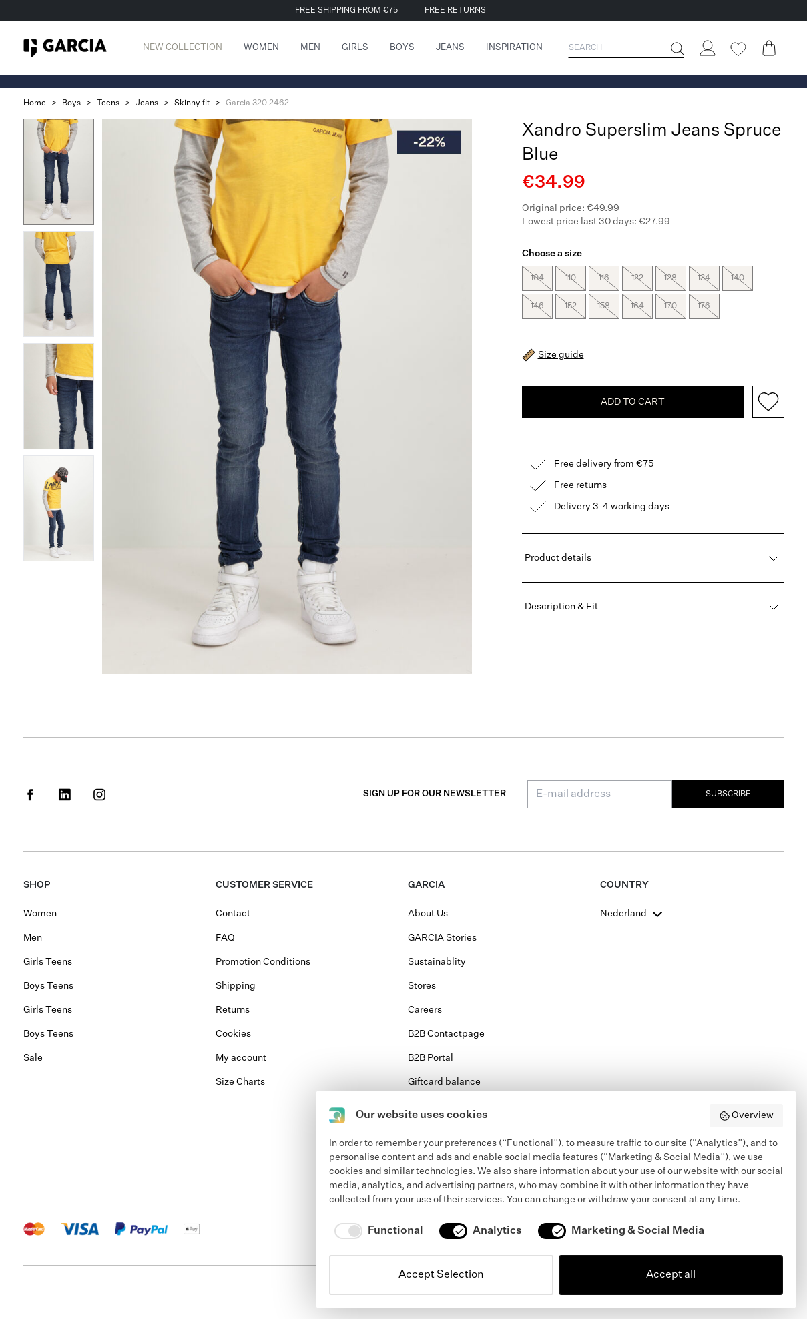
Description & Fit (653, 577)
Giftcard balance (444, 1082)
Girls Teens (47, 962)
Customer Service (264, 885)
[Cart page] (769, 48)
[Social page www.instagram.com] (99, 794)
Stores (422, 986)
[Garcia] (65, 48)
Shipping (236, 986)
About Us (428, 913)
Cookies (233, 1034)
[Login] (707, 48)
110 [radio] (570, 278)
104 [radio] (537, 278)
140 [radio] (737, 278)
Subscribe (728, 794)
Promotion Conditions (263, 962)
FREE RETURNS (455, 11)
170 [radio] (671, 306)
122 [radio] (637, 278)
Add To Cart (633, 372)
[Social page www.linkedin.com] (64, 794)
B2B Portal (430, 1058)
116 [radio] (604, 278)
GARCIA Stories (442, 938)
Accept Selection (441, 1275)
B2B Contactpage (446, 1034)
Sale (33, 1058)
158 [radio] (604, 306)
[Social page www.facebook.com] (30, 794)
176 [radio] (704, 306)
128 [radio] (671, 278)
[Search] (676, 49)
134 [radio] (704, 278)
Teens (108, 103)
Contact (233, 913)
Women (40, 913)
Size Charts (240, 1082)
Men (32, 938)
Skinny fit (192, 103)
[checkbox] (376, 1231)
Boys (71, 103)
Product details (653, 529)
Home (34, 103)
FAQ (225, 938)
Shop (36, 885)
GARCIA (426, 885)
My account (241, 1058)
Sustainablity (437, 962)
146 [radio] (537, 306)
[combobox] (632, 914)
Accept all (671, 1275)
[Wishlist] (738, 49)
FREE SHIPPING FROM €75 (346, 11)
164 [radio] (637, 306)
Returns (233, 1010)
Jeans (147, 103)
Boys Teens (48, 986)
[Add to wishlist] (768, 372)
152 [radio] (570, 306)
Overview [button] (746, 1116)
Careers (425, 1010)
